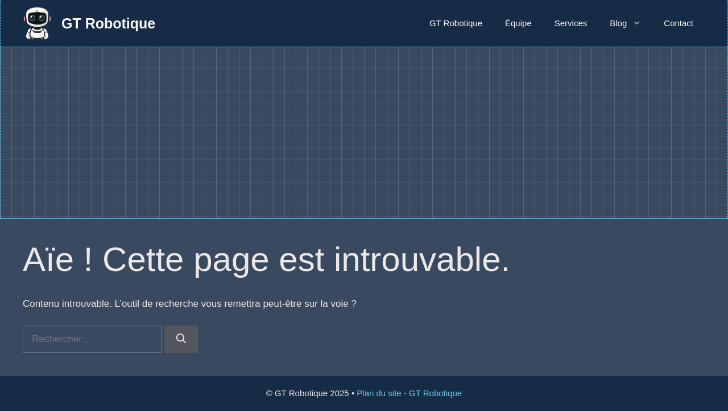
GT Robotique (108, 23)
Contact (678, 23)
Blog (631, 23)
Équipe (518, 23)
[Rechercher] (181, 339)
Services (571, 23)
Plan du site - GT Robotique (409, 393)
